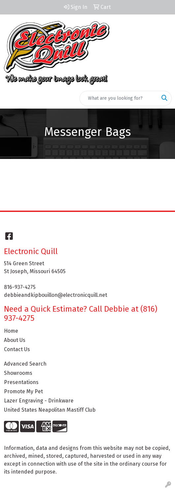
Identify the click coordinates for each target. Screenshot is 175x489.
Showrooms (18, 373)
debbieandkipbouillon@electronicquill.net (55, 295)
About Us (14, 340)
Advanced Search (25, 364)
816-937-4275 (20, 287)
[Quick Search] (118, 98)
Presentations (21, 382)
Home (11, 331)
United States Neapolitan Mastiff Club (50, 410)
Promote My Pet (23, 391)
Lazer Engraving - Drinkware (38, 401)
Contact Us (17, 349)
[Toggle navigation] (10, 98)
